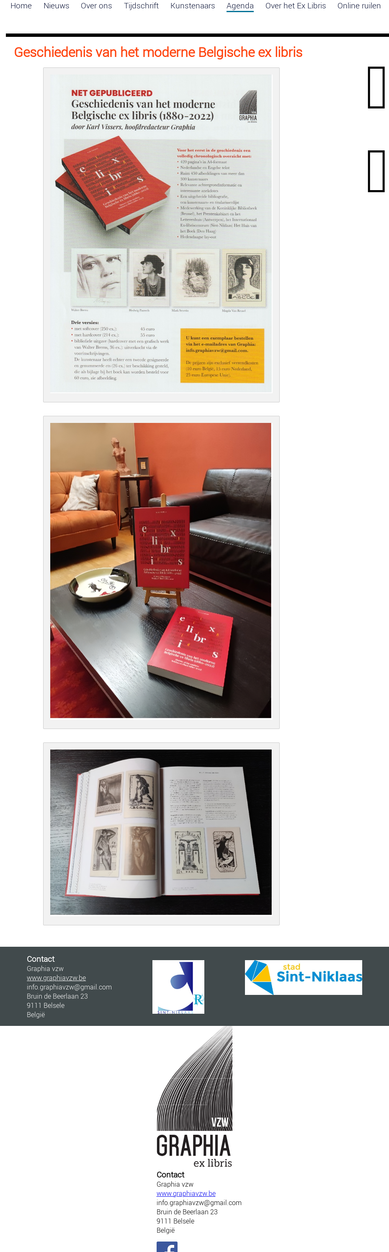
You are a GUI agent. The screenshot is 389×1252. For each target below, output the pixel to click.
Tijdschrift (141, 5)
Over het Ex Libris (295, 5)
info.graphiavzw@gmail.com (195, 1202)
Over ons (96, 5)
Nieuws (57, 5)
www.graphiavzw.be (186, 1193)
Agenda (240, 5)
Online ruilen (359, 5)
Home (21, 5)
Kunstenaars (192, 5)
